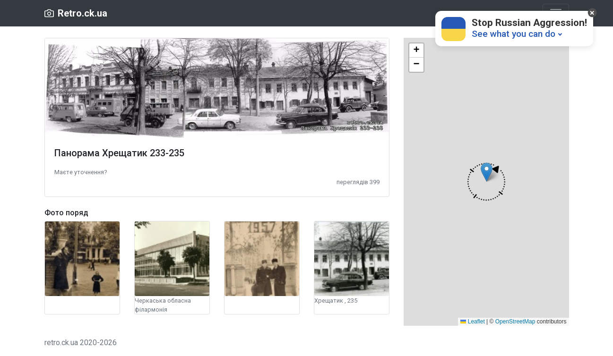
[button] (80, 171)
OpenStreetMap (515, 321)
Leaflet (472, 321)
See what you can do (513, 33)
